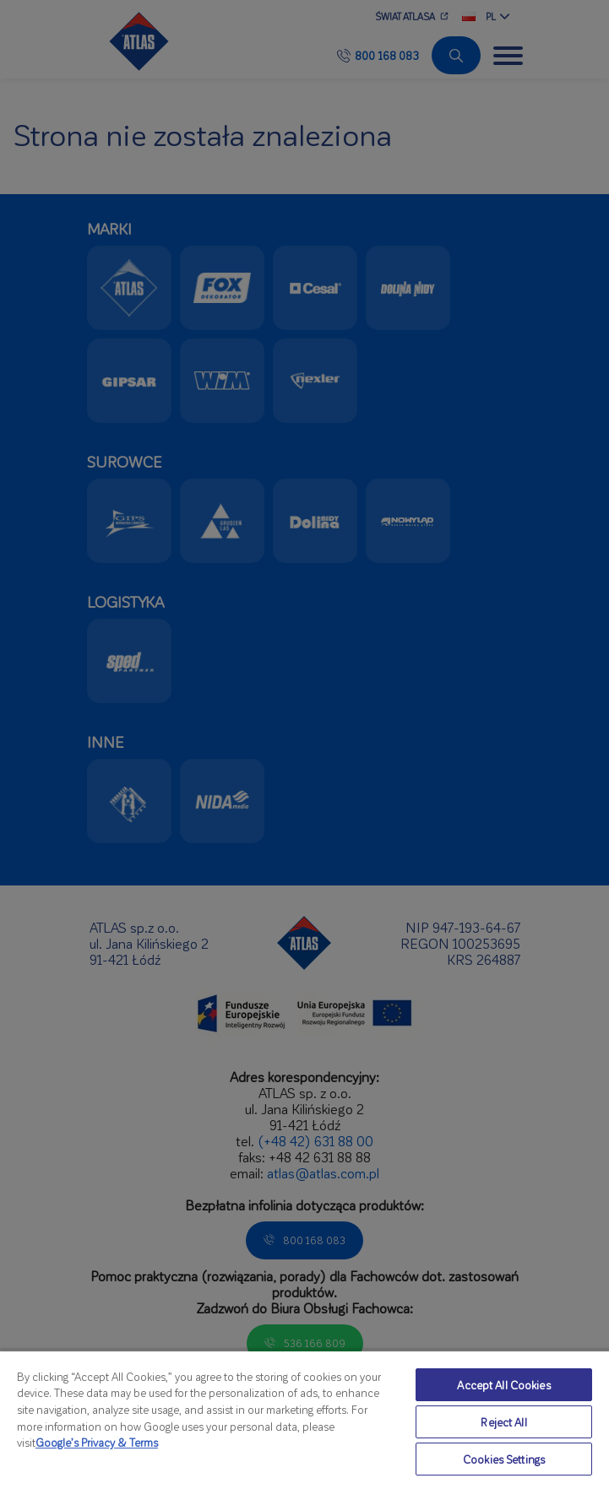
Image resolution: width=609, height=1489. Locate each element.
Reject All (503, 1422)
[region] (304, 1419)
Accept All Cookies (503, 1384)
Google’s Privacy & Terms (96, 1442)
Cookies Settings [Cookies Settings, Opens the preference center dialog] (504, 1459)
